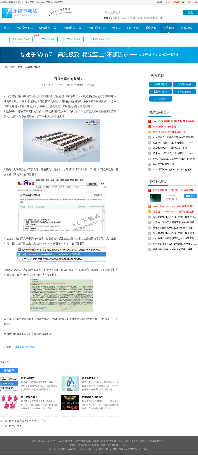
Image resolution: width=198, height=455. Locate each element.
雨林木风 (117, 18)
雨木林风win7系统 (22, 38)
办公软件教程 (172, 2)
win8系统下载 (47, 27)
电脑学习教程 (32, 67)
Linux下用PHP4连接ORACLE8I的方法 (172, 169)
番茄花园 (147, 18)
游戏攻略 (192, 2)
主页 (19, 67)
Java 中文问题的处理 (163, 164)
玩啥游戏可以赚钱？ (92, 397)
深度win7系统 (48, 39)
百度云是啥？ (28, 378)
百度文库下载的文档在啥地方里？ (28, 421)
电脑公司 (157, 18)
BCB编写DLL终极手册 (164, 126)
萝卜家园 (137, 18)
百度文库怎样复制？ (26, 346)
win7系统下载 (24, 27)
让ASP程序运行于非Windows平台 (170, 148)
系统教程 (151, 27)
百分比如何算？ (29, 397)
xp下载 (116, 27)
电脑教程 (168, 27)
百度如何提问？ (90, 378)
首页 (6, 27)
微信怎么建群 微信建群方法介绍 (169, 132)
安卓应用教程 (160, 84)
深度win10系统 (74, 39)
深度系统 (127, 18)
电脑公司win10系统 (102, 39)
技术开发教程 (160, 98)
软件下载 (133, 27)
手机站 (124, 445)
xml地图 (113, 449)
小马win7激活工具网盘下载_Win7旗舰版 (173, 222)
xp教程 (159, 2)
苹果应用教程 (184, 91)
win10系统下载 (72, 27)
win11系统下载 (97, 27)
